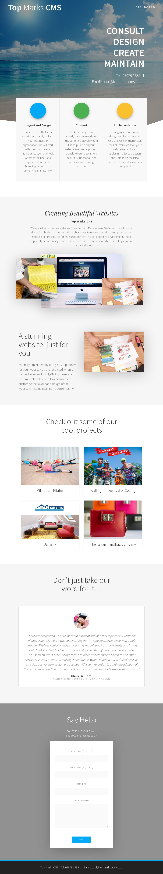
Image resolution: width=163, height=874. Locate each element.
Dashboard (145, 7)
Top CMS (34, 7)
